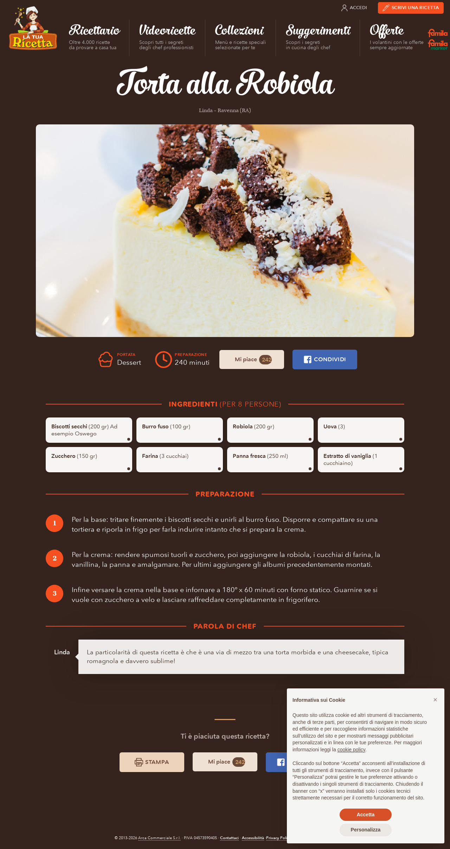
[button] (435, 699)
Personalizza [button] (366, 829)
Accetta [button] (366, 814)
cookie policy (351, 749)
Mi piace (253, 359)
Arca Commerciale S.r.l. (159, 838)
